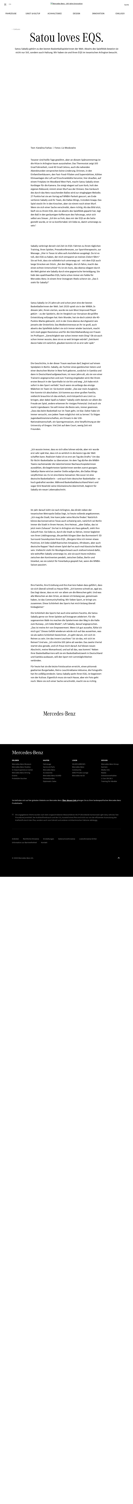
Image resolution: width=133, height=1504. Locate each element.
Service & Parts (49, 1120)
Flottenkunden (49, 1131)
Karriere (104, 1120)
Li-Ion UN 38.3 (107, 1131)
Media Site (105, 1123)
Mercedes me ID (78, 1128)
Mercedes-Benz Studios (21, 1120)
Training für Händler (109, 1134)
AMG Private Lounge (80, 1125)
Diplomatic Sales (49, 1134)
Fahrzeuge (47, 1117)
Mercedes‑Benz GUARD (52, 1128)
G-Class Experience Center (22, 1123)
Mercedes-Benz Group (110, 1117)
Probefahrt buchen (19, 1131)
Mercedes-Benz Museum (21, 1117)
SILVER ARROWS (78, 1117)
